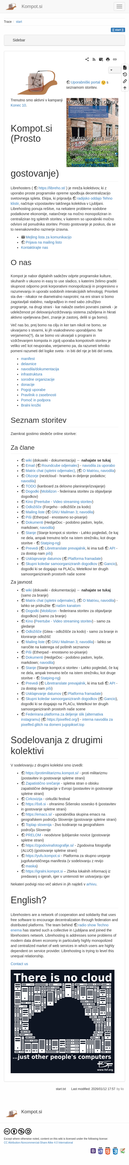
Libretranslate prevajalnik (65, 548)
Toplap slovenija (39, 825)
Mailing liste (35, 512)
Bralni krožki (31, 405)
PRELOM (33, 835)
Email (30, 465)
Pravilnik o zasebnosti (38, 395)
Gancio (110, 564)
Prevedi (32, 548)
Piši (29, 517)
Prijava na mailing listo (44, 242)
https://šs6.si (36, 804)
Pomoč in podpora (36, 400)
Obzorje (32, 476)
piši (48, 553)
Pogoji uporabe (33, 390)
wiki (29, 460)
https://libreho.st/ (51, 188)
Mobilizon (49, 491)
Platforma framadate (84, 559)
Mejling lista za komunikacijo (49, 237)
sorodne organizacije (38, 379)
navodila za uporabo (98, 465)
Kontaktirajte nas (34, 247)
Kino (29, 502)
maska (31, 866)
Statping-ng (50, 543)
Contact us (19, 964)
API (112, 548)
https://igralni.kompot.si (44, 871)
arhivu (91, 884)
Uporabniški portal (85, 82)
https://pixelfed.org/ (62, 719)
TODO (31, 486)
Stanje (31, 533)
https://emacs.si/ (39, 814)
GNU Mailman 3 (65, 512)
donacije (28, 384)
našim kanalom (68, 606)
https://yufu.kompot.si (43, 856)
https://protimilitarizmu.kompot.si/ (52, 773)
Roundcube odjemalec (60, 465)
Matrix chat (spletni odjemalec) (50, 471)
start (19, 22)
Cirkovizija (34, 799)
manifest (28, 359)
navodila (107, 471)
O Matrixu (91, 471)
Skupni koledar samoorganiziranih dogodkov (61, 564)
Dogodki (32, 491)
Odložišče (34, 507)
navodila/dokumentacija (40, 369)
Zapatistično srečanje (43, 783)
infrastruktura (31, 374)
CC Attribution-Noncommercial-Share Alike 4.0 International (38, 1142)
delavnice (28, 364)
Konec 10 (18, 105)
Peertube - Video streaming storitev (63, 502)
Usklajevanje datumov (43, 559)
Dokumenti (34, 522)
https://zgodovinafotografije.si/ (50, 845)
